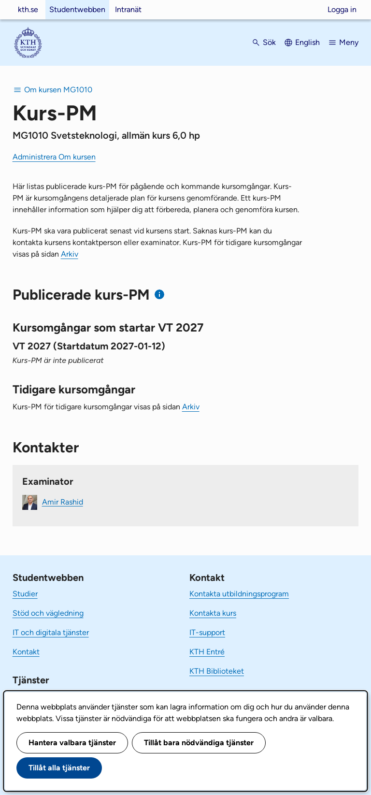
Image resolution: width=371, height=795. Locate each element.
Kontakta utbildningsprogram (239, 593)
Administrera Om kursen (54, 156)
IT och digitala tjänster (51, 632)
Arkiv (69, 254)
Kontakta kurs (212, 613)
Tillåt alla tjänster (59, 767)
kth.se (28, 9)
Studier (25, 593)
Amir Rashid (62, 501)
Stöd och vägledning (48, 613)
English (307, 42)
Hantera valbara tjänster (72, 742)
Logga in (342, 9)
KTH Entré (207, 651)
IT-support (207, 632)
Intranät (128, 9)
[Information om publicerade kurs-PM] (160, 294)
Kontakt (26, 651)
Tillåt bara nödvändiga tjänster (199, 742)
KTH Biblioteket (216, 671)
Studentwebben (77, 9)
